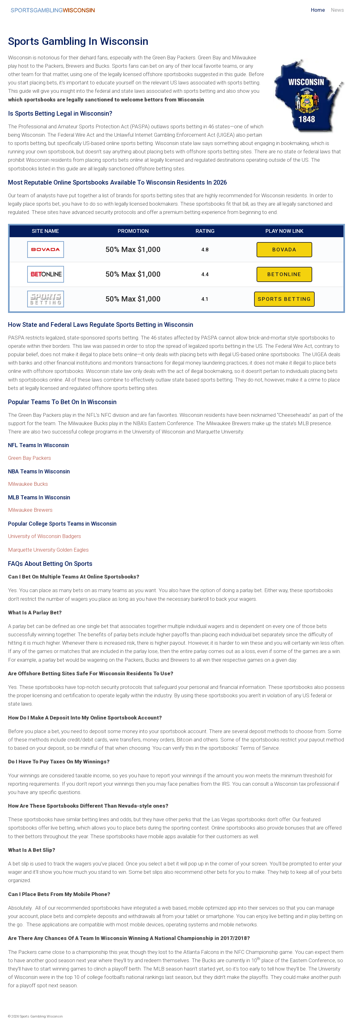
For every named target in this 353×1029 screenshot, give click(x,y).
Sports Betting (284, 299)
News (337, 10)
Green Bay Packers (29, 458)
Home (318, 10)
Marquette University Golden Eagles (48, 550)
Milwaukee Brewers (30, 510)
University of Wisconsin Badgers (44, 536)
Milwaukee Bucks (28, 484)
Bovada (284, 249)
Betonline (284, 274)
